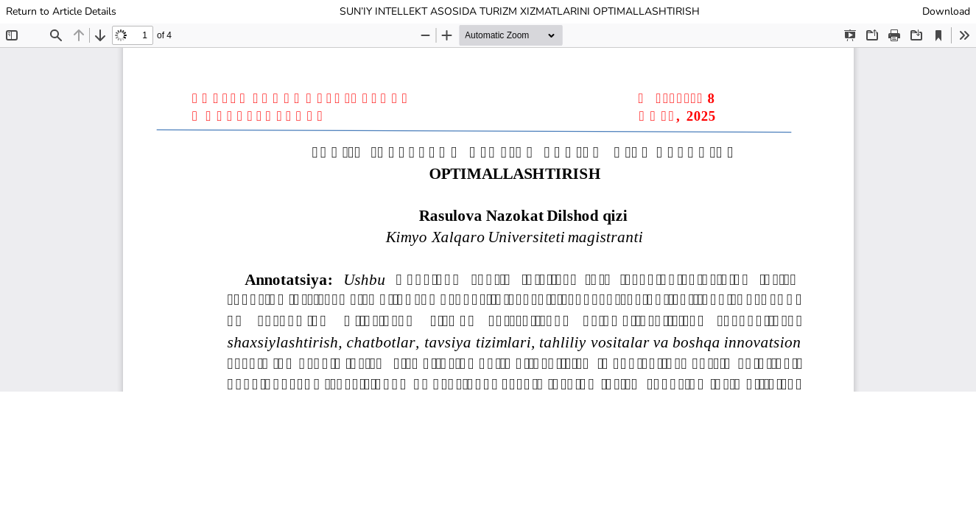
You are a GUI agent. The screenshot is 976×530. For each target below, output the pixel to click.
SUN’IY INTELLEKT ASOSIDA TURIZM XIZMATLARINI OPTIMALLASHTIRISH (520, 11)
